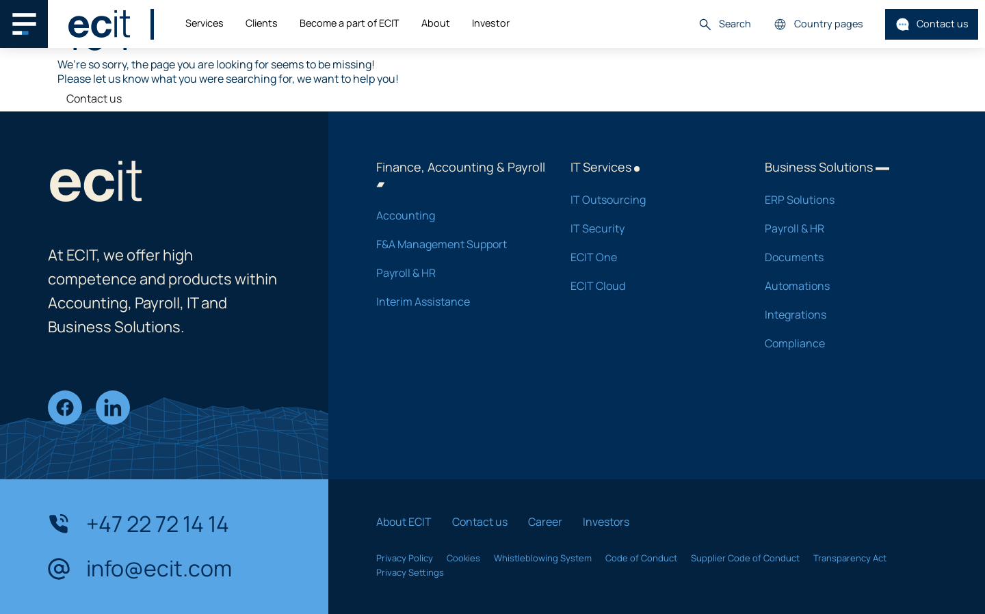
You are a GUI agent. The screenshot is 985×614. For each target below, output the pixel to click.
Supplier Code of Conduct (745, 558)
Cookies (463, 558)
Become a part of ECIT (349, 22)
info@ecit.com (140, 569)
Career (545, 521)
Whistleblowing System (543, 558)
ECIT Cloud (649, 285)
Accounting (455, 215)
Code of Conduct (641, 558)
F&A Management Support (455, 244)
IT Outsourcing (649, 199)
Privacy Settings (410, 572)
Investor (491, 22)
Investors (606, 521)
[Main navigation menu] (24, 24)
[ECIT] (99, 24)
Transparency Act (849, 558)
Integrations (844, 314)
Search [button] (724, 24)
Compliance (844, 343)
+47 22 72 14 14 (138, 524)
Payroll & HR (455, 272)
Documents (844, 257)
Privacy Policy (404, 558)
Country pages (818, 24)
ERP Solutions (844, 199)
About (435, 22)
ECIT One (649, 257)
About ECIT (404, 521)
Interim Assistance (455, 301)
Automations (844, 285)
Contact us (932, 24)
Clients (262, 22)
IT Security (649, 228)
